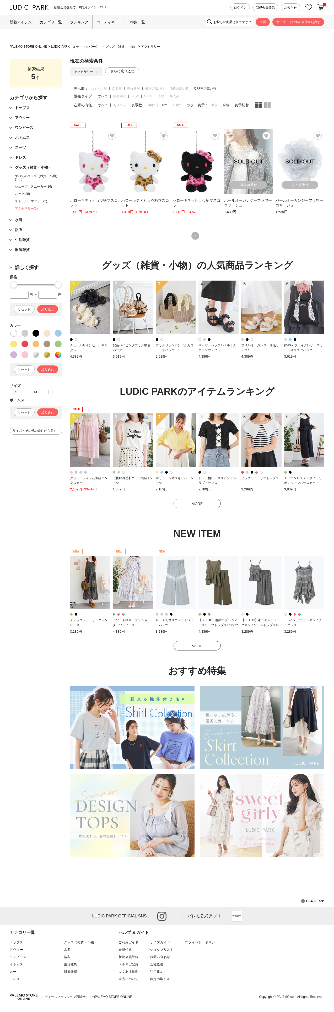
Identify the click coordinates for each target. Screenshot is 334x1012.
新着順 (117, 88)
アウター (16, 949)
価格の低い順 (154, 88)
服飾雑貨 (70, 971)
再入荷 (174, 96)
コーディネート (109, 22)
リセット (24, 309)
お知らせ (290, 7)
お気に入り (308, 7)
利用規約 (156, 971)
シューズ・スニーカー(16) (33, 186)
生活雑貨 (70, 964)
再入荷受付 (248, 185)
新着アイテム (21, 22)
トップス (16, 942)
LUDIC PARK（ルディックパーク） (76, 46)
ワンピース (18, 957)
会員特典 (125, 949)
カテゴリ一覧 (51, 22)
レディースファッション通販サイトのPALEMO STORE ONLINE (86, 997)
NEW (135, 96)
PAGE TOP (312, 901)
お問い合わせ (160, 957)
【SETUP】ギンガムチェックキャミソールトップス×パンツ (261, 625)
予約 (161, 96)
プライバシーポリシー (201, 942)
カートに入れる (320, 7)
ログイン (240, 7)
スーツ (15, 971)
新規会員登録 (265, 7)
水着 (67, 949)
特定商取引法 (160, 979)
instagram (161, 916)
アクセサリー (150, 46)
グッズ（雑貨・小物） (121, 46)
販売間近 (119, 96)
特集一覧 (137, 22)
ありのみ (119, 105)
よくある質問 (128, 971)
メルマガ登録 (128, 964)
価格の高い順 (179, 88)
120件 (177, 105)
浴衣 (67, 957)
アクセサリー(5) (26, 208)
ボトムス (16, 964)
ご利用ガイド (128, 942)
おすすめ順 (99, 88)
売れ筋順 (133, 88)
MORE (197, 504)
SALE (148, 96)
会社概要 (156, 964)
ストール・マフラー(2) (31, 201)
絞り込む (47, 309)
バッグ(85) (22, 194)
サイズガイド (160, 942)
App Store (236, 916)
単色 (214, 105)
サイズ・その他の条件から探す (298, 22)
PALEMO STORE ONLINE (28, 46)
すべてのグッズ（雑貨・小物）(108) (37, 177)
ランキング (79, 22)
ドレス (15, 979)
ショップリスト (162, 949)
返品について (128, 979)
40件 (151, 105)
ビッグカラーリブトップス (260, 478)
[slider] (13, 284)
